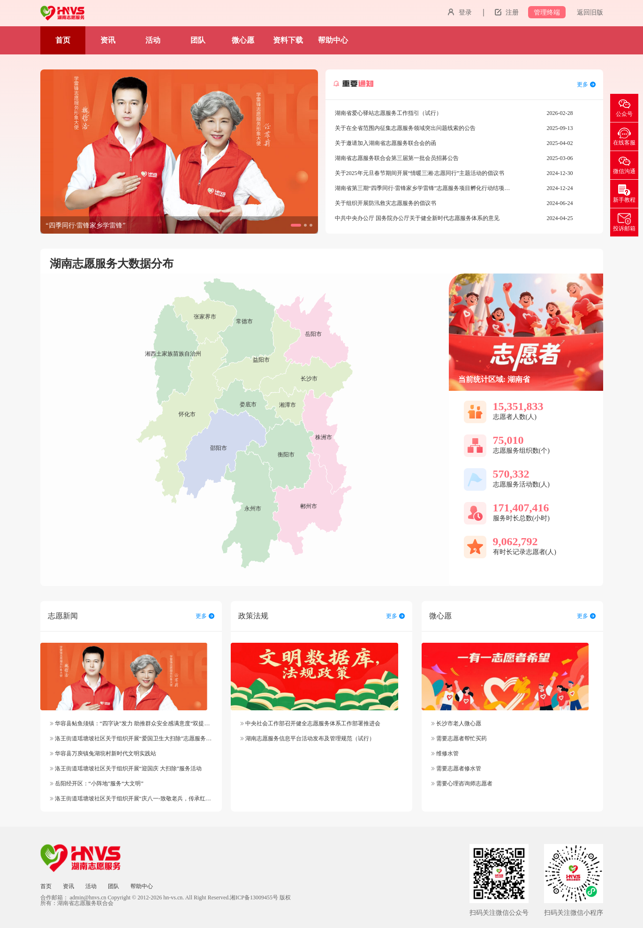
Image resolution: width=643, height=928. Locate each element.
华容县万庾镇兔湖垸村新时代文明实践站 (103, 753)
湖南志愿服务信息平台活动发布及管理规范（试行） (307, 738)
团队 (197, 40)
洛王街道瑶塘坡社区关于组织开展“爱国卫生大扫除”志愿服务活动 (134, 738)
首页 (62, 40)
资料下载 (288, 40)
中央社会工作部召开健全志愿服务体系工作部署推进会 (310, 723)
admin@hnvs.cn (88, 897)
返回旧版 (590, 12)
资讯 (107, 40)
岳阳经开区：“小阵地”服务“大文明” (97, 783)
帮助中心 (333, 40)
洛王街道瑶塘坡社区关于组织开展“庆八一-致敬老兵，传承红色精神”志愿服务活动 (154, 798)
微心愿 (243, 40)
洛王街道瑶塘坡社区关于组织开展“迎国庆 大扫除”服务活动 (126, 768)
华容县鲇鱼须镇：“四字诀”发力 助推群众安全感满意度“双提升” (131, 723)
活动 (152, 40)
